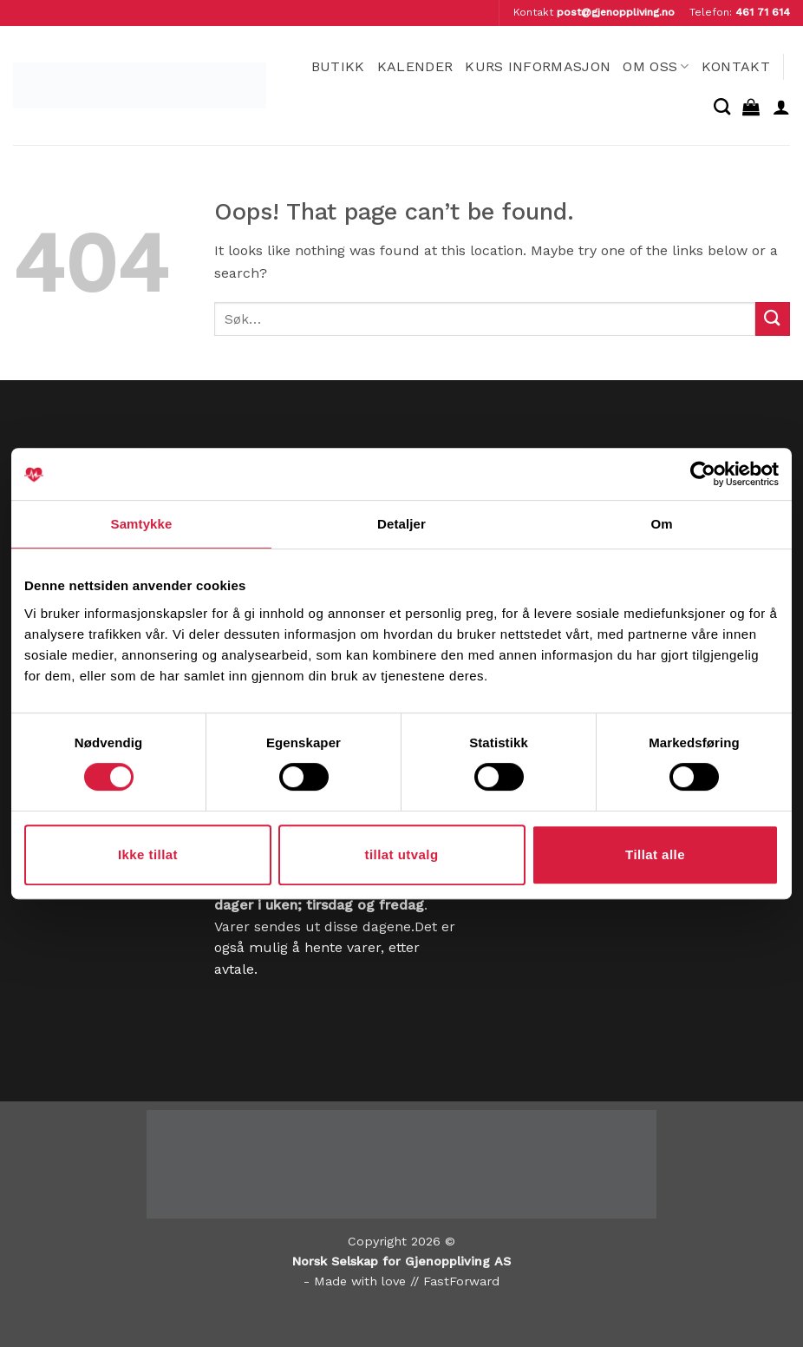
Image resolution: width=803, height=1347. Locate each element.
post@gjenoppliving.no (616, 12)
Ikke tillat (148, 854)
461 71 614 (762, 12)
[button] (751, 107)
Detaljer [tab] (401, 523)
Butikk (338, 66)
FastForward (461, 1281)
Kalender (415, 66)
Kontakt (736, 66)
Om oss (656, 66)
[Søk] (722, 106)
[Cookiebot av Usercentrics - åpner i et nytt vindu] (703, 474)
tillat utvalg (401, 854)
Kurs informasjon (537, 66)
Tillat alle (655, 854)
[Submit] (772, 319)
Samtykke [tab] (142, 523)
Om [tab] (661, 523)
